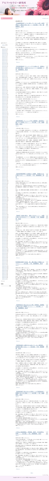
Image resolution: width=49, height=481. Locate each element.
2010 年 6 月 (4, 257)
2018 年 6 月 (4, 120)
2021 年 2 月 (4, 74)
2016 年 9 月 (4, 150)
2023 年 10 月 (4, 49)
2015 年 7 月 (4, 170)
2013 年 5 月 (4, 207)
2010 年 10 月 (4, 251)
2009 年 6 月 (4, 274)
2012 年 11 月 (4, 216)
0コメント (18, 62)
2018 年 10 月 (4, 114)
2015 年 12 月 (4, 163)
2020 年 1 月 (4, 93)
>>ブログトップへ (45, 18)
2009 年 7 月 (4, 273)
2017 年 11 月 (4, 130)
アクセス (7, 37)
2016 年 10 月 (4, 149)
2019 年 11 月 (4, 96)
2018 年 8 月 (4, 117)
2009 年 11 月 (4, 267)
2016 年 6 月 (4, 154)
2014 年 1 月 (4, 196)
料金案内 (7, 26)
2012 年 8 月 (4, 220)
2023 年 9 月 (4, 50)
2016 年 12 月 (4, 146)
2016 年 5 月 (4, 156)
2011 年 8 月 (4, 237)
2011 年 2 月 (4, 246)
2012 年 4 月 (4, 226)
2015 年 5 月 (4, 173)
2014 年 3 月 (4, 193)
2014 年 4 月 (4, 191)
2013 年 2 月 (4, 211)
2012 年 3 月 (4, 227)
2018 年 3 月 (4, 124)
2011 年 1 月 (4, 247)
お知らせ (17, 28)
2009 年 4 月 (4, 277)
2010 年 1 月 (4, 264)
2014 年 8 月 (4, 186)
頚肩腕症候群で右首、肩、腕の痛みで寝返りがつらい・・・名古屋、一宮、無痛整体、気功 (30, 262)
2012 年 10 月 (4, 217)
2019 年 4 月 (4, 106)
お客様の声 (7, 32)
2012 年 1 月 (4, 230)
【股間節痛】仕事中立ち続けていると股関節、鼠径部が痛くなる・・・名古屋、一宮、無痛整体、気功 (30, 347)
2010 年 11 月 (4, 250)
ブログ (7, 35)
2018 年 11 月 (4, 113)
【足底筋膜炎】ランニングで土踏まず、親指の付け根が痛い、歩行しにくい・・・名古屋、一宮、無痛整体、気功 (30, 68)
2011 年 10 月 (4, 234)
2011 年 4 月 (4, 243)
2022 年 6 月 (4, 57)
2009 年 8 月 (4, 271)
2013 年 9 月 (4, 201)
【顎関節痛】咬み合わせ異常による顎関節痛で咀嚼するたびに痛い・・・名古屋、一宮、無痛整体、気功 (30, 393)
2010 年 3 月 (4, 261)
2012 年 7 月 (4, 221)
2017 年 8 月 (4, 134)
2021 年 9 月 (4, 67)
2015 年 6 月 (4, 171)
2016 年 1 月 (4, 161)
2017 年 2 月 (4, 143)
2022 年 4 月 (4, 59)
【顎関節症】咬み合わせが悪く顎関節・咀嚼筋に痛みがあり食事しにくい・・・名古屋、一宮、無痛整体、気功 (30, 306)
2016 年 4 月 (4, 157)
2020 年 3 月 (4, 90)
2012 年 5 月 (4, 224)
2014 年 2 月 (4, 194)
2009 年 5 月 (4, 276)
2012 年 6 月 (4, 223)
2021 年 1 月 (4, 76)
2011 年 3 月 (4, 244)
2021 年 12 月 (4, 63)
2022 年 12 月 (4, 53)
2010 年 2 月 (4, 263)
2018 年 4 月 (4, 123)
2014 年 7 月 (4, 187)
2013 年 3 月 (4, 210)
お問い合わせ (7, 40)
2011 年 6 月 (4, 240)
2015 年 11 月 (4, 164)
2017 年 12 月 (4, 129)
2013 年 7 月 (4, 204)
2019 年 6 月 (4, 103)
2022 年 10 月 (4, 54)
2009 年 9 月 (4, 270)
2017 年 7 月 (4, 136)
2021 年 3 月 (4, 73)
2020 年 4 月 (4, 89)
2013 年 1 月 (4, 213)
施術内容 (7, 21)
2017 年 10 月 (4, 131)
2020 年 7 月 (4, 84)
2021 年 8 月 (4, 69)
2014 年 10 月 (4, 183)
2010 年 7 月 (4, 256)
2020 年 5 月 (4, 87)
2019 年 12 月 (4, 94)
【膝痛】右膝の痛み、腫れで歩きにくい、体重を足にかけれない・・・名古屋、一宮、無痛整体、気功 (30, 217)
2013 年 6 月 (4, 206)
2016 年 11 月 (4, 147)
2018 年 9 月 (4, 116)
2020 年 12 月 (4, 77)
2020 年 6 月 (4, 86)
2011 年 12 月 (4, 231)
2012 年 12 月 (4, 214)
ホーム (7, 18)
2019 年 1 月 (4, 110)
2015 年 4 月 (4, 174)
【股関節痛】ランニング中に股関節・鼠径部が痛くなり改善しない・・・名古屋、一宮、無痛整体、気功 (30, 122)
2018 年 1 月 (4, 127)
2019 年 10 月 (4, 97)
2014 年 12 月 (4, 180)
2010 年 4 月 (4, 260)
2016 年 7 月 (4, 153)
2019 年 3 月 (4, 107)
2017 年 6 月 (4, 137)
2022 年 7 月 (4, 56)
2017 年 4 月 (4, 140)
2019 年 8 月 (4, 100)
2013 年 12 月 (4, 197)
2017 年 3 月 (4, 141)
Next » (32, 472)
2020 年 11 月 (4, 79)
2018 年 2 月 (4, 126)
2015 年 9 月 (4, 167)
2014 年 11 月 (4, 181)
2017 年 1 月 (4, 144)
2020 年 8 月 (4, 83)
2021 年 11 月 (4, 64)
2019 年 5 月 (4, 104)
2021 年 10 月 (4, 66)
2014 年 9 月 (4, 184)
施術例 (7, 24)
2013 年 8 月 (4, 203)
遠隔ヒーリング (7, 29)
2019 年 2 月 (4, 109)
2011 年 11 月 (4, 233)
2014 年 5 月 (4, 190)
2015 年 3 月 (4, 176)
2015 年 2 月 (4, 177)
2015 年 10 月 (4, 166)
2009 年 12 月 (4, 266)
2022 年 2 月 (4, 60)
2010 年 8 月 (4, 254)
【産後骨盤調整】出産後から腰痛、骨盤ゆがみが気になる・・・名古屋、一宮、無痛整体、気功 (30, 175)
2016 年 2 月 (4, 160)
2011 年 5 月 (4, 241)
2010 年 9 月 (4, 253)
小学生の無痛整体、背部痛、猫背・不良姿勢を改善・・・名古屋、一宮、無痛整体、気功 (30, 432)
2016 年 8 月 (4, 151)
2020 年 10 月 (4, 80)
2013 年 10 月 (4, 200)
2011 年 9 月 (4, 236)
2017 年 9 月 (4, 133)
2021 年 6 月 (4, 70)
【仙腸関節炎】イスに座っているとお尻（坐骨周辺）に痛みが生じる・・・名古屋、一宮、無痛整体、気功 (30, 25)
